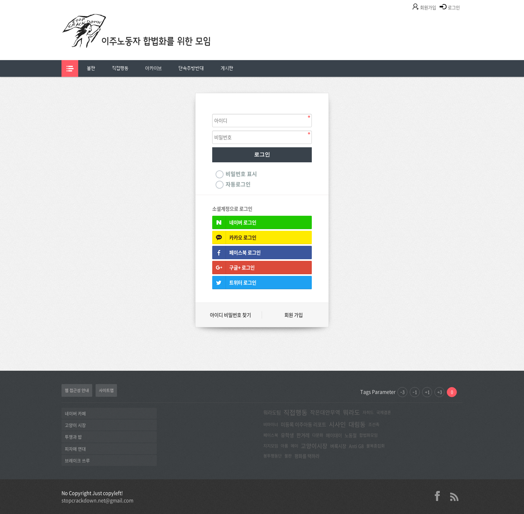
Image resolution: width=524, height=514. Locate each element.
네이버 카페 (75, 413)
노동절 (351, 435)
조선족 (373, 424)
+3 (439, 392)
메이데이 (334, 435)
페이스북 (270, 435)
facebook (440, 496)
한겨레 (302, 435)
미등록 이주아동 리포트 (303, 424)
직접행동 (120, 68)
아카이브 (153, 68)
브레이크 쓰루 (77, 460)
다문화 (317, 435)
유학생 (287, 435)
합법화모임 (368, 435)
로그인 (454, 7)
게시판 (227, 68)
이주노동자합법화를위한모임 (150, 41)
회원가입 (428, 7)
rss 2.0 (454, 496)
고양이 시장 (75, 425)
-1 (414, 392)
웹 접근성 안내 (77, 390)
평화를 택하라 (306, 456)
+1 (427, 392)
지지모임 (270, 446)
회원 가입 (293, 315)
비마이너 (270, 424)
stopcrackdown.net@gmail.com (97, 500)
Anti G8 (356, 446)
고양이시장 (314, 446)
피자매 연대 (75, 449)
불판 (91, 68)
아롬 (284, 446)
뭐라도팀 (272, 412)
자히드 (368, 412)
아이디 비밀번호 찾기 (230, 315)
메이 (294, 446)
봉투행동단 (272, 456)
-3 (402, 392)
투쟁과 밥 (73, 437)
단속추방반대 (191, 68)
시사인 (337, 424)
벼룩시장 (338, 446)
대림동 (357, 424)
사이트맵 (106, 390)
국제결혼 (383, 412)
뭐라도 (351, 412)
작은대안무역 (325, 412)
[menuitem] (91, 68)
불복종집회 (375, 446)
